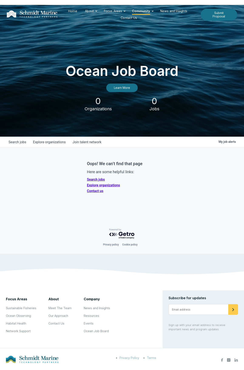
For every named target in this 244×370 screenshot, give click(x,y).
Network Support (18, 331)
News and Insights (173, 11)
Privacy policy (111, 244)
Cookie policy (130, 244)
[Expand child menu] (96, 11)
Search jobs (96, 179)
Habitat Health (16, 323)
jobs (17, 142)
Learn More (122, 87)
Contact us (95, 191)
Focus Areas (113, 11)
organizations (49, 142)
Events (89, 323)
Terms (151, 358)
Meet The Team (60, 308)
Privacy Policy (129, 358)
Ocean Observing (18, 316)
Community (141, 11)
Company (92, 299)
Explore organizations (103, 185)
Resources (91, 316)
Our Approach (58, 316)
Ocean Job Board (96, 331)
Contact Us (129, 18)
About (89, 11)
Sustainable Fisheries (21, 308)
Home (72, 11)
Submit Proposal (219, 14)
